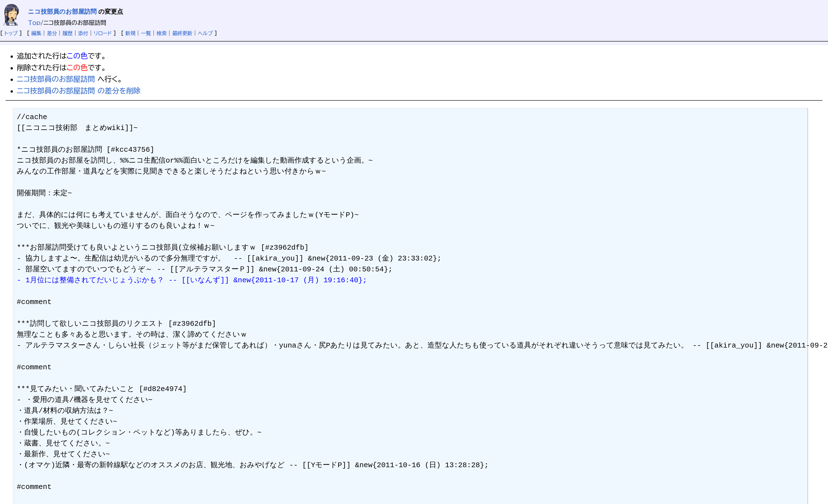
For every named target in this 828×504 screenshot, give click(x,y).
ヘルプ (205, 33)
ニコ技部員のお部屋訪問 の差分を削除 (79, 90)
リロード (103, 33)
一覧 (146, 33)
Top (34, 22)
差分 (52, 33)
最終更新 (182, 33)
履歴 (68, 33)
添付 (83, 33)
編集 (36, 33)
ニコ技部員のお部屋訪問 (62, 11)
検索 (162, 33)
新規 (130, 33)
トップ (11, 33)
